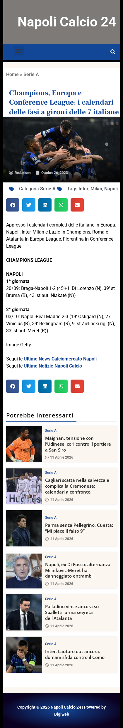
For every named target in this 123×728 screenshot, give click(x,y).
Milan (96, 189)
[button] (19, 51)
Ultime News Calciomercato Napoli (60, 359)
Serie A (31, 74)
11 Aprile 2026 (59, 457)
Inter (83, 189)
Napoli (111, 189)
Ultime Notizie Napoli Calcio (53, 366)
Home (12, 74)
